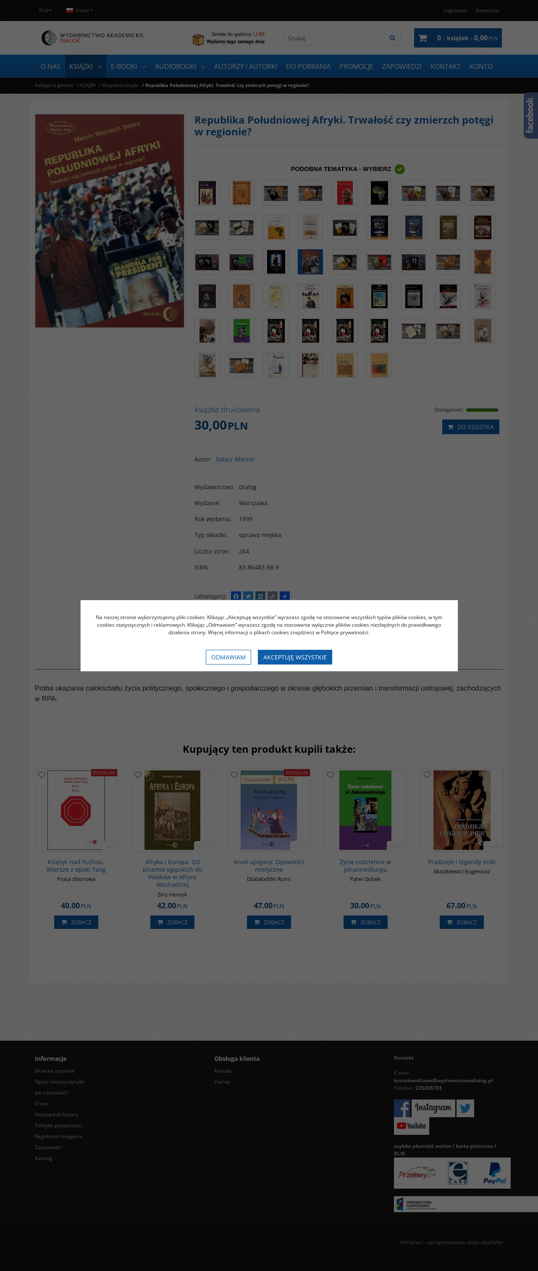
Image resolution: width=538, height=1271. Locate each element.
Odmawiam (228, 657)
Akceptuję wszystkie (295, 657)
